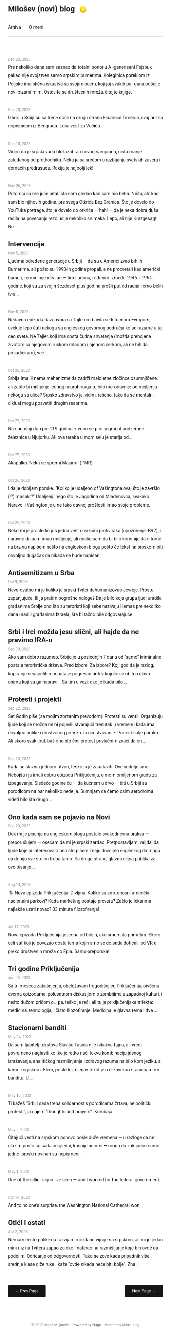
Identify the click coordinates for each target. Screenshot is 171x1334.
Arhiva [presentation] (14, 27)
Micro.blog (131, 1325)
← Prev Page (27, 1290)
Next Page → (144, 1290)
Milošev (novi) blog (41, 8)
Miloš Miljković (57, 1325)
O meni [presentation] (36, 27)
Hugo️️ (96, 1325)
